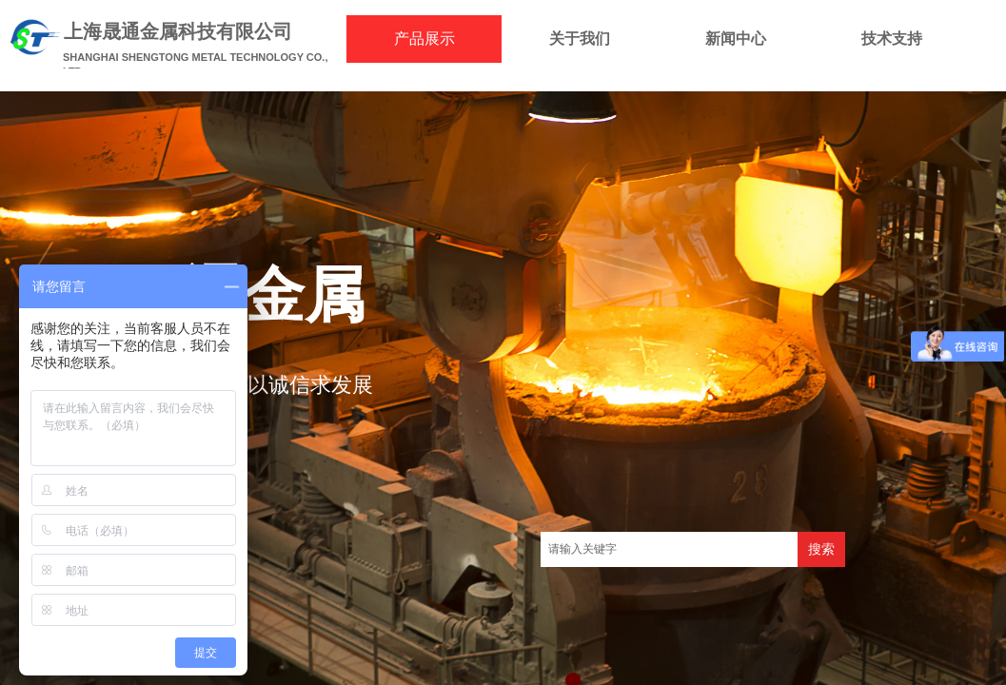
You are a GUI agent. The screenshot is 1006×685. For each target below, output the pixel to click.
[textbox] (669, 549)
